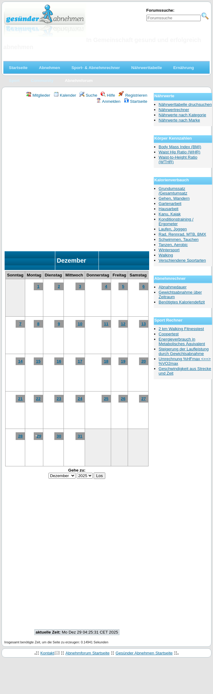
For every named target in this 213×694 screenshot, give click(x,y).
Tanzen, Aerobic (173, 244)
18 (106, 361)
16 (59, 361)
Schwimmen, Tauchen (179, 239)
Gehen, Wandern (174, 198)
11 (106, 324)
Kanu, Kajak (170, 214)
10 (80, 324)
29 (39, 436)
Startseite (135, 101)
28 (20, 436)
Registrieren (132, 95)
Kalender (65, 95)
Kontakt (47, 653)
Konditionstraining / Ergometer (176, 221)
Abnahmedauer (173, 287)
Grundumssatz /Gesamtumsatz (173, 190)
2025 (92, 261)
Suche (88, 95)
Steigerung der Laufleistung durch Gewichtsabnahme (184, 351)
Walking (166, 255)
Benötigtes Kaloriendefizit (182, 302)
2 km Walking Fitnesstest (181, 328)
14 (20, 361)
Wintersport (169, 250)
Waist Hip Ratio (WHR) (179, 152)
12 (123, 324)
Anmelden (108, 101)
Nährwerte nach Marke (179, 120)
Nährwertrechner (174, 109)
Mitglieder (38, 95)
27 (143, 398)
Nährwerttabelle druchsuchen (185, 104)
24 (80, 398)
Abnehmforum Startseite (87, 653)
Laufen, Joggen (173, 229)
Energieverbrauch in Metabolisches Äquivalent (182, 341)
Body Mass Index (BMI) (180, 147)
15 (38, 361)
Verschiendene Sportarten (182, 260)
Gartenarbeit (170, 203)
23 (59, 398)
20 (143, 361)
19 (123, 361)
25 (106, 398)
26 (123, 398)
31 (80, 436)
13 (143, 324)
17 (80, 361)
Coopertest (169, 334)
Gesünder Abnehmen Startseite (144, 653)
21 (20, 398)
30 (59, 436)
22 (38, 398)
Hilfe (108, 95)
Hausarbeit (168, 208)
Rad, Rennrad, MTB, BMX (182, 234)
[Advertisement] (71, 178)
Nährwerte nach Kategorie (182, 115)
